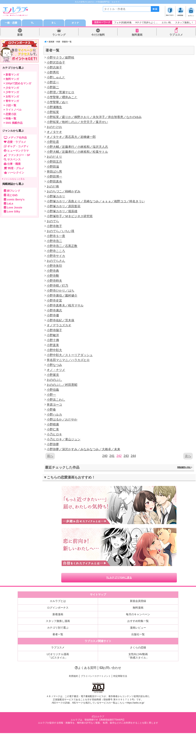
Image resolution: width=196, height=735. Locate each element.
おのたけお (54, 127)
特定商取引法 (120, 678)
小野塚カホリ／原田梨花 (63, 207)
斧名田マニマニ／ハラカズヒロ (68, 360)
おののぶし (54, 380)
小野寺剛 (53, 276)
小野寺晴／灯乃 (57, 286)
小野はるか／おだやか (62, 420)
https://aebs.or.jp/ (135, 704)
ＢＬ (53, 23)
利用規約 (73, 678)
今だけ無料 (98, 35)
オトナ (75, 23)
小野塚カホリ (56, 197)
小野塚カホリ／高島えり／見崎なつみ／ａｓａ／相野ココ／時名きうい (96, 202)
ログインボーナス (58, 609)
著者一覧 (57, 636)
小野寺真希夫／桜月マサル (65, 306)
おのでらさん (56, 261)
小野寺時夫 (54, 281)
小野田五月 (54, 162)
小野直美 (53, 345)
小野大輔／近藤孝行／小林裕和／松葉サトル (77, 152)
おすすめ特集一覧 (138, 622)
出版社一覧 (138, 636)
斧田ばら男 (54, 172)
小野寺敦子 (54, 226)
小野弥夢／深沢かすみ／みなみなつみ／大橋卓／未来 (83, 450)
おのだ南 (53, 187)
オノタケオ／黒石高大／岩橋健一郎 (71, 137)
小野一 (51, 395)
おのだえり (54, 157)
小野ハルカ (54, 415)
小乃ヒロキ (54, 435)
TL (32, 23)
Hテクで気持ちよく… (147, 22)
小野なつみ (54, 365)
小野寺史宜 (54, 301)
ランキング (59, 35)
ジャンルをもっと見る (13, 180)
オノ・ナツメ (56, 370)
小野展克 (53, 375)
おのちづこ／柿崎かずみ (63, 192)
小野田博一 (54, 177)
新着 (20, 35)
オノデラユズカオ (59, 326)
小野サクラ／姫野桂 (60, 58)
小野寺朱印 (54, 266)
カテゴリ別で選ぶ (58, 629)
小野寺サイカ (56, 256)
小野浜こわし (56, 400)
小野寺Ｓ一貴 (56, 236)
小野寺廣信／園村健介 (62, 296)
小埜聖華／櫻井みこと (62, 98)
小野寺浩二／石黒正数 (62, 246)
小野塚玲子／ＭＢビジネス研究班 (70, 217)
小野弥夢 (53, 445)
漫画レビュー (138, 629)
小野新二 (53, 88)
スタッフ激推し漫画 (58, 622)
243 (126, 456)
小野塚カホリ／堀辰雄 (62, 212)
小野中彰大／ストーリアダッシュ (70, 355)
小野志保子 (54, 68)
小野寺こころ (56, 251)
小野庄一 (53, 83)
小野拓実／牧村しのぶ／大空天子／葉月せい (77, 122)
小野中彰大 (54, 350)
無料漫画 (137, 35)
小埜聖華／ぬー (57, 103)
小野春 (51, 410)
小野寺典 (53, 271)
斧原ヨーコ (54, 405)
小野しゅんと (56, 78)
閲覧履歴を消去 (184, 468)
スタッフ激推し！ (184, 22)
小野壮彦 (53, 142)
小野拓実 (53, 112)
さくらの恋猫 (138, 649)
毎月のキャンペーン (138, 616)
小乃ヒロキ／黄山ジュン (63, 440)
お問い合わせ (110, 669)
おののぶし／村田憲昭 (62, 385)
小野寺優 (53, 316)
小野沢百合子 (56, 63)
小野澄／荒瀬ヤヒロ (60, 93)
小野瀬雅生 (54, 107)
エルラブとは (58, 602)
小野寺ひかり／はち (60, 291)
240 (104, 456)
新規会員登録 (138, 602)
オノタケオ (54, 132)
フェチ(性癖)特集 (123, 22)
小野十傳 (53, 341)
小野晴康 (53, 425)
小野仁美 (53, 430)
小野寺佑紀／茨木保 (60, 321)
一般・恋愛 (11, 23)
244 (133, 456)
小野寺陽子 (54, 331)
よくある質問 (85, 669)
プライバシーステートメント (96, 678)
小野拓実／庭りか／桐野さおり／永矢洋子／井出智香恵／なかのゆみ (94, 117)
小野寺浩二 (54, 241)
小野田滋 (53, 167)
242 (119, 456)
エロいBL (166, 22)
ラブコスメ (176, 35)
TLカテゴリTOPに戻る (119, 579)
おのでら (53, 222)
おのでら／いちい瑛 (60, 231)
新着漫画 (57, 616)
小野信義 (53, 390)
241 (111, 456)
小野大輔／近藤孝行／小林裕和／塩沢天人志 (77, 147)
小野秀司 (53, 73)
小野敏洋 (53, 336)
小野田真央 (54, 182)
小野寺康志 (54, 311)
